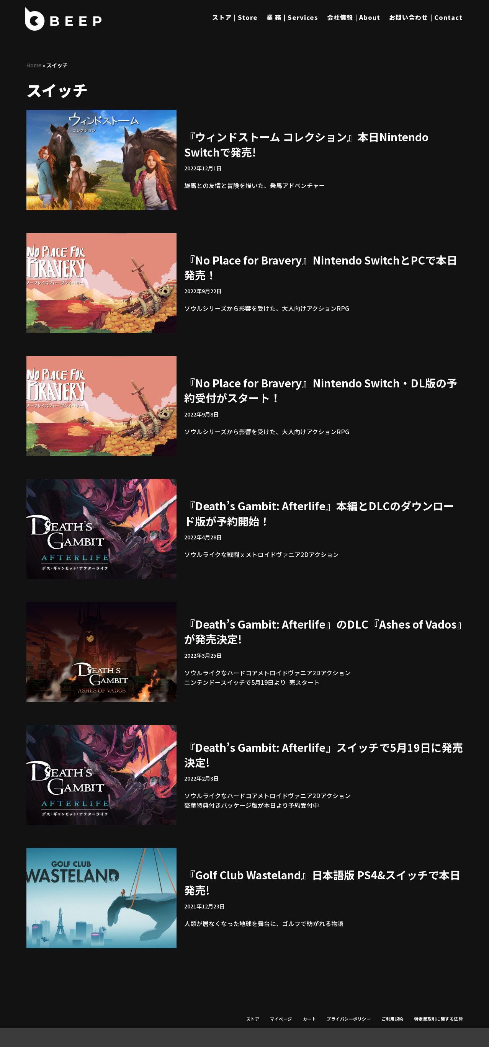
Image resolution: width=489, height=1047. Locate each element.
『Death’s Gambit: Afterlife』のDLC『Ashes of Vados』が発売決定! (323, 631)
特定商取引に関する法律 (438, 1019)
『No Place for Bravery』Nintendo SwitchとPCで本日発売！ (320, 267)
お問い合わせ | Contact (426, 17)
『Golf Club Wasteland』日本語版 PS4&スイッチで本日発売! (322, 882)
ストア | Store (235, 17)
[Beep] (63, 19)
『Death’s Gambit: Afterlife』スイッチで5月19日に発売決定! (323, 754)
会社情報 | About (353, 17)
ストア (253, 1019)
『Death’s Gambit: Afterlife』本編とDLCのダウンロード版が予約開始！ (319, 513)
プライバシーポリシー (349, 1019)
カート (309, 1019)
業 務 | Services (292, 17)
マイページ (281, 1019)
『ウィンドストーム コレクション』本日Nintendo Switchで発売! (306, 144)
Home (33, 65)
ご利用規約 (392, 1019)
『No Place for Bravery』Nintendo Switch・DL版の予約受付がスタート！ (320, 390)
